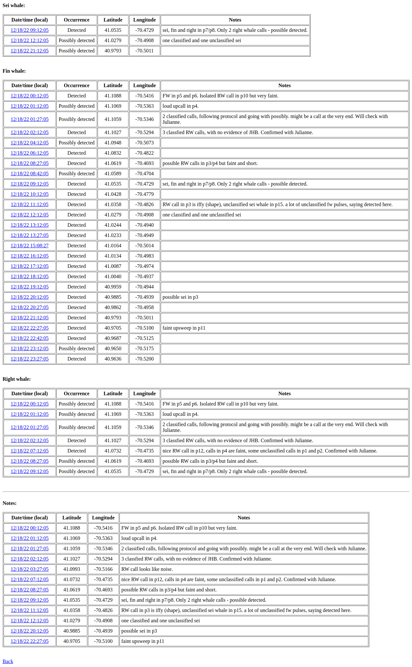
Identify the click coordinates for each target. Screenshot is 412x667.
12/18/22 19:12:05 (30, 286)
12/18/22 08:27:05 (30, 163)
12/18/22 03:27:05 (30, 569)
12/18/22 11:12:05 (29, 204)
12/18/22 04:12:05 (30, 142)
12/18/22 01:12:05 (30, 106)
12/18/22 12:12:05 (30, 40)
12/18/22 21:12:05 (30, 50)
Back (8, 661)
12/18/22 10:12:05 (30, 194)
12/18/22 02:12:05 (30, 132)
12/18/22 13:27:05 (30, 235)
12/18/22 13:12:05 (30, 225)
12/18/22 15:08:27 (30, 245)
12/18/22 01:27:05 (30, 119)
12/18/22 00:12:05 (30, 95)
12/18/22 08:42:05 (30, 173)
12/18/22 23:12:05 (30, 348)
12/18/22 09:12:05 (30, 30)
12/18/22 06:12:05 (30, 153)
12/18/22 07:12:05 (30, 450)
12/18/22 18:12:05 (30, 276)
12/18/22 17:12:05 (30, 266)
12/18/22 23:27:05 (30, 358)
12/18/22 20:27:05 (30, 307)
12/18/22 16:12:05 (30, 256)
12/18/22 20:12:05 (30, 297)
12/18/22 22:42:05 (30, 338)
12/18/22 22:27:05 (30, 328)
